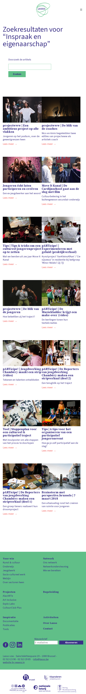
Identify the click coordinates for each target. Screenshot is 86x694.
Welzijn (7, 578)
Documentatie (10, 621)
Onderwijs (8, 566)
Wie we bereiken (52, 570)
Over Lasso (50, 623)
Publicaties (9, 625)
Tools (6, 629)
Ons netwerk (50, 562)
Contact (48, 628)
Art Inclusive (9, 600)
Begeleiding (51, 592)
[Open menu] (81, 9)
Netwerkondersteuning (55, 566)
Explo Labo (9, 604)
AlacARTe (8, 596)
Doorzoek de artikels (29, 64)
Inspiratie (9, 617)
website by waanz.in (14, 662)
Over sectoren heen (13, 582)
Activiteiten (50, 617)
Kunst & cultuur (11, 562)
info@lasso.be (40, 659)
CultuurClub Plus (12, 607)
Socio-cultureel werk (14, 574)
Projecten (9, 592)
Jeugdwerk (9, 570)
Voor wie (8, 558)
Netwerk (48, 558)
